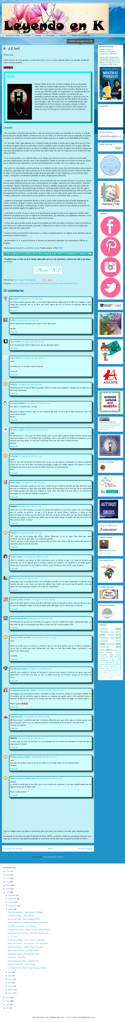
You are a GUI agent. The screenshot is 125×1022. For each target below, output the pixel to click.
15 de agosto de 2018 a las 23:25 (30, 299)
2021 (8, 882)
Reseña (38, 283)
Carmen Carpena (16, 557)
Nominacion (103, 674)
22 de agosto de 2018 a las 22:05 (40, 618)
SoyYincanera (104, 661)
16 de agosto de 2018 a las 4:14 (32, 342)
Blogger (92, 1017)
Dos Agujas (50, 35)
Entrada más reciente (13, 848)
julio (10, 972)
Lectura (14, 283)
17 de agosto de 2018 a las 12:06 (38, 403)
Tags (117, 662)
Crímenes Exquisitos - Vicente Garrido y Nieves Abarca (29, 930)
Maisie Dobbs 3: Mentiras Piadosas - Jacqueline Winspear (109, 51)
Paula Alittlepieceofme (18, 618)
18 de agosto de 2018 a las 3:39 (32, 482)
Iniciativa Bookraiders (110, 666)
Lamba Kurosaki (16, 717)
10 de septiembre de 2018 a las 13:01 (31, 738)
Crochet (28, 35)
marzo (11, 986)
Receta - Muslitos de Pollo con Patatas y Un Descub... (28, 922)
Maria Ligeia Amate (109, 550)
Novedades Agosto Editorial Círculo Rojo (23, 954)
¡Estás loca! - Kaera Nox (17, 957)
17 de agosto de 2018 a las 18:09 (36, 430)
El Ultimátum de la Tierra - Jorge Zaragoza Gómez (27, 968)
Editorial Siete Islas (116, 670)
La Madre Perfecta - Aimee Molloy (21, 916)
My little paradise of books (20, 600)
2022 (8, 878)
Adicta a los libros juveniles (20, 637)
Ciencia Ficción (104, 670)
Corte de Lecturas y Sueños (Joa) (22, 778)
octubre (11, 902)
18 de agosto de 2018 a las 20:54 (30, 533)
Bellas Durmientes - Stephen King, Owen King (25, 947)
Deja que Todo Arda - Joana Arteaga (21, 964)
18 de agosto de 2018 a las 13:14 (29, 506)
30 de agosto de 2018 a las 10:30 (39, 669)
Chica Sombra (15, 342)
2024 (8, 871)
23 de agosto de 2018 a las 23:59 (43, 637)
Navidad (105, 672)
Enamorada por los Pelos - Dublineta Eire (23, 961)
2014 (8, 1008)
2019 (8, 889)
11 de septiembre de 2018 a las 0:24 (43, 757)
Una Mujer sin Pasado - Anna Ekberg (21, 926)
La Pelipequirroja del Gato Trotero (23, 690)
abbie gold (14, 299)
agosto (11, 909)
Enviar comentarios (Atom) (53, 857)
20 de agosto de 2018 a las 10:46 (35, 557)
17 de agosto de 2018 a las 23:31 (30, 456)
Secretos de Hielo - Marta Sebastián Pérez (24, 919)
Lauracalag (14, 456)
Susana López (15, 482)
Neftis (12, 320)
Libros (32, 283)
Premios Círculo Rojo (115, 675)
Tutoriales (63, 35)
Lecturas (21, 283)
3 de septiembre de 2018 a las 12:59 (50, 690)
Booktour (118, 664)
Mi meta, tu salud (16, 430)
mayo (10, 979)
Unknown (13, 384)
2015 (8, 1004)
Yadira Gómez (15, 358)
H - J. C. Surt (12, 936)
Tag (110, 662)
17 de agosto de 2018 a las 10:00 (30, 384)
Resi (11, 578)
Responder (14, 310)
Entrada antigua (85, 848)
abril (10, 983)
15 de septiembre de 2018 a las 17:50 (49, 778)
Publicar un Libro (106, 677)
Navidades (115, 672)
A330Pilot (68, 1017)
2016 (8, 1001)
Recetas (38, 35)
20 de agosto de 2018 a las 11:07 (26, 578)
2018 (8, 892)
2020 (8, 885)
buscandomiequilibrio (18, 403)
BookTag (110, 664)
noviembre (12, 899)
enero (10, 993)
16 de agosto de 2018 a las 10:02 (33, 358)
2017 (8, 997)
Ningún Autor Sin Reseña (109, 668)
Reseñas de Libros (13, 35)
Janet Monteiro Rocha (18, 669)
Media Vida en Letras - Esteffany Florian (23, 950)
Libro (27, 283)
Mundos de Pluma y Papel (20, 757)
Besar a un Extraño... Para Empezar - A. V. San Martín (28, 943)
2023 (8, 875)
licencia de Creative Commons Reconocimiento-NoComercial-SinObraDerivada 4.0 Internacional (110, 426)
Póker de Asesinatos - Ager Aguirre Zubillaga (25, 912)
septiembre (12, 906)
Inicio (50, 848)
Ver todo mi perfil (105, 553)
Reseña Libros (58, 283)
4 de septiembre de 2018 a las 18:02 (35, 717)
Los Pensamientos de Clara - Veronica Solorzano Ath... (28, 933)
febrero (11, 990)
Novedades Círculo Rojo (110, 658)
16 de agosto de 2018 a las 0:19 (27, 320)
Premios (102, 664)
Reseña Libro (47, 283)
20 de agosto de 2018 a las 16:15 (43, 600)
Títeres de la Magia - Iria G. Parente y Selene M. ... (27, 940)
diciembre (12, 895)
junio (10, 976)
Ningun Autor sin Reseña (81, 35)
